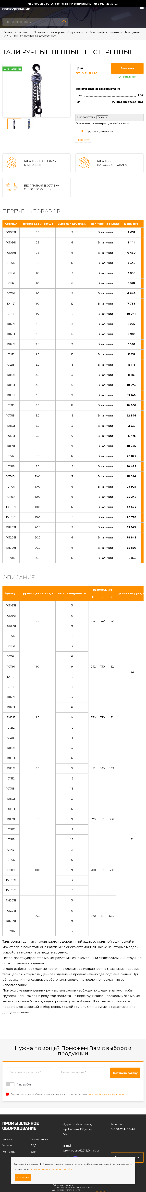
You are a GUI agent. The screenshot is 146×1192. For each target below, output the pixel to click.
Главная (7, 32)
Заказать (127, 68)
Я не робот (18, 1084)
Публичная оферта (62, 1185)
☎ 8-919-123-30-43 (106, 4)
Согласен (23, 1177)
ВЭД (33, 1145)
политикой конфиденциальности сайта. (52, 1169)
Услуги (7, 1145)
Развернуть (83, 139)
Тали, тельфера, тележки (104, 32)
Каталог (23, 32)
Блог (33, 1151)
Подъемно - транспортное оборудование (59, 32)
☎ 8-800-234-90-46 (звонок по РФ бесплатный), (59, 4)
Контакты (8, 1151)
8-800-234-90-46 (123, 1129)
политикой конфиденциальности (106, 1094)
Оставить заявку (125, 1073)
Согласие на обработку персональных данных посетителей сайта (73, 1188)
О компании (39, 1139)
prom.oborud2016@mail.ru (81, 1150)
